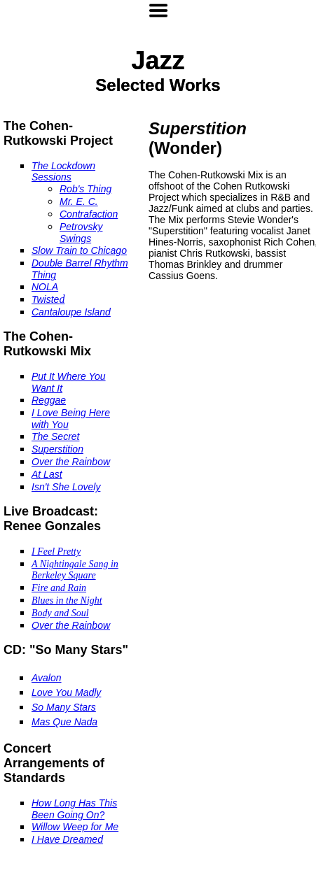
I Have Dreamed (67, 839)
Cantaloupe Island (71, 312)
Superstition (57, 449)
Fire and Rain (59, 588)
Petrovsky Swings (81, 232)
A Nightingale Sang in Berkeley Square (75, 570)
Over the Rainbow (71, 461)
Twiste (45, 299)
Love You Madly (66, 692)
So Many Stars (64, 707)
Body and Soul (60, 613)
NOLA (45, 286)
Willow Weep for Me (75, 826)
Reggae (49, 400)
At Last (47, 474)
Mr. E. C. (79, 201)
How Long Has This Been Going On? (74, 808)
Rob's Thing (85, 188)
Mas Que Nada (64, 721)
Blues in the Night (67, 600)
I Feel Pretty (56, 551)
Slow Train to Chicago (79, 250)
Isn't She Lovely (66, 486)
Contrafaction (89, 214)
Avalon (47, 677)
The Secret (55, 436)
